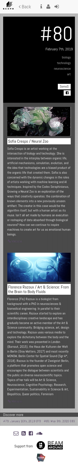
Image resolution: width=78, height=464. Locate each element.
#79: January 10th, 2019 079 (22, 421)
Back (25, 6)
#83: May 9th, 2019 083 (59, 421)
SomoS (64, 86)
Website (15, 241)
